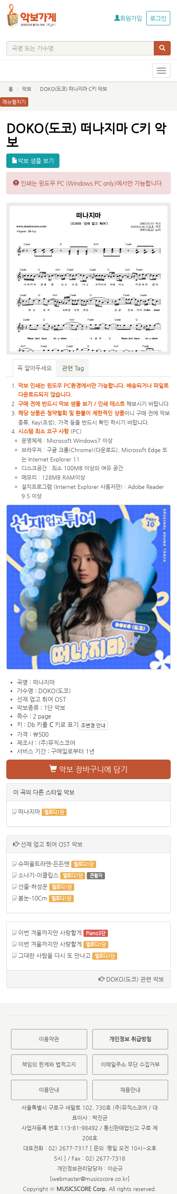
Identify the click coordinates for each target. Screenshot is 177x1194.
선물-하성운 (33, 886)
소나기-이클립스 (38, 875)
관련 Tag (73, 368)
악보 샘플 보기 (33, 160)
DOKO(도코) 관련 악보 (131, 979)
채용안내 (130, 1090)
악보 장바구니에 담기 (88, 769)
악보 (26, 89)
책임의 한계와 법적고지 (49, 1064)
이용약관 (49, 1039)
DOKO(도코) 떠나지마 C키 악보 (73, 89)
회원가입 (128, 18)
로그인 (158, 18)
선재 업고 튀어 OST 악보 (48, 844)
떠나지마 (29, 811)
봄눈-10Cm (32, 898)
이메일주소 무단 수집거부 (130, 1064)
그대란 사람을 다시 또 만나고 (54, 955)
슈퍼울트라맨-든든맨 (44, 863)
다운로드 (106, 450)
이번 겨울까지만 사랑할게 (50, 932)
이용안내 (49, 1090)
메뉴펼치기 (14, 102)
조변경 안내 (93, 725)
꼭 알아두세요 (34, 368)
